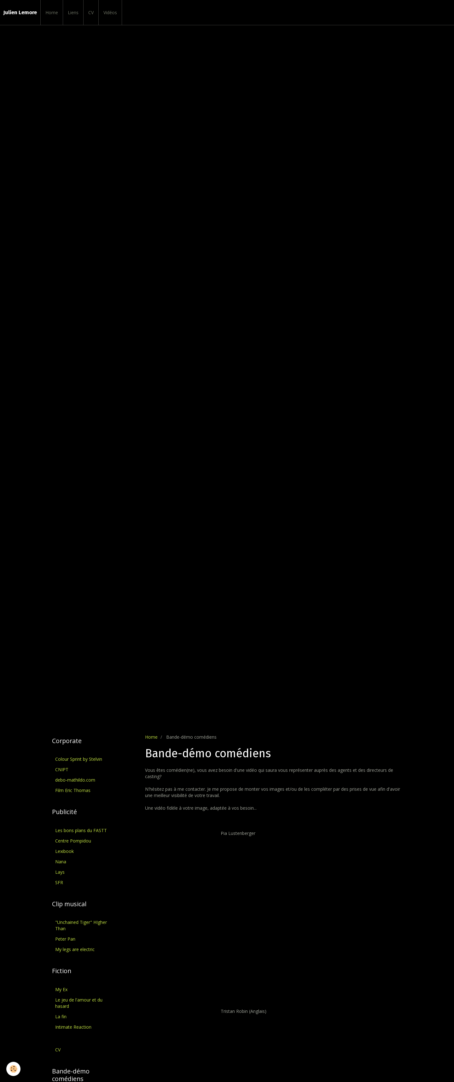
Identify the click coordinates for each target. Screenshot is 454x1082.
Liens (73, 12)
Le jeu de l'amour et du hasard (78, 1003)
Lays (60, 872)
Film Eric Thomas (72, 790)
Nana (60, 862)
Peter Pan (65, 939)
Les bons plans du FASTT (81, 830)
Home (51, 12)
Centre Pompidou (73, 841)
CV (91, 12)
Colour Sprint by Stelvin (78, 759)
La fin (61, 1017)
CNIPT (61, 769)
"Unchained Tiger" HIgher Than (81, 925)
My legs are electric (75, 949)
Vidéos (110, 12)
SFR (59, 882)
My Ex (61, 989)
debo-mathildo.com (75, 780)
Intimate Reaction (73, 1027)
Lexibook (64, 851)
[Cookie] (13, 1069)
